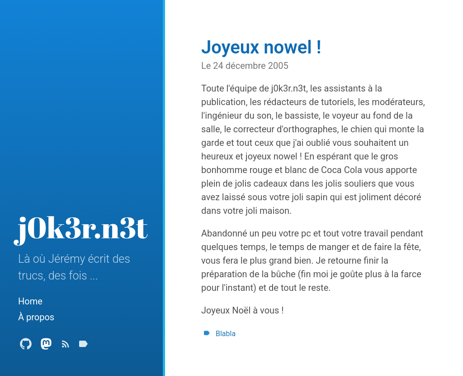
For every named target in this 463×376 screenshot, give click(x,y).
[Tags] (83, 346)
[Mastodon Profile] (46, 346)
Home (30, 301)
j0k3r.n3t (83, 227)
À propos (36, 317)
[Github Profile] (25, 346)
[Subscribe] (65, 346)
